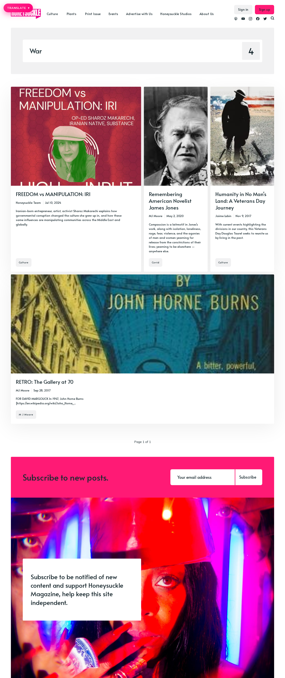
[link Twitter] (265, 19)
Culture (52, 13)
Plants (71, 13)
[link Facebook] (257, 19)
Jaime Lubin (223, 216)
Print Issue (93, 13)
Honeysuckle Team (28, 202)
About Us (207, 13)
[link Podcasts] (236, 19)
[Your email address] (202, 477)
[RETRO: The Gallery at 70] (142, 349)
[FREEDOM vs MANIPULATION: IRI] (76, 179)
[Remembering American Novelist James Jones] (176, 179)
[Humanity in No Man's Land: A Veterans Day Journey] (242, 179)
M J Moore (26, 414)
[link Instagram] (250, 19)
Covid (155, 262)
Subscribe (247, 477)
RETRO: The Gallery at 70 (44, 381)
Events (113, 13)
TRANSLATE (18, 8)
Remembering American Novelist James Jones (170, 200)
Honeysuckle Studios (176, 13)
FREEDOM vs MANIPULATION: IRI (53, 193)
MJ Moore (155, 216)
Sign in (243, 9)
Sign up (264, 9)
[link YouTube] (243, 19)
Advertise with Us (139, 13)
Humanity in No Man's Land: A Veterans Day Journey (240, 200)
